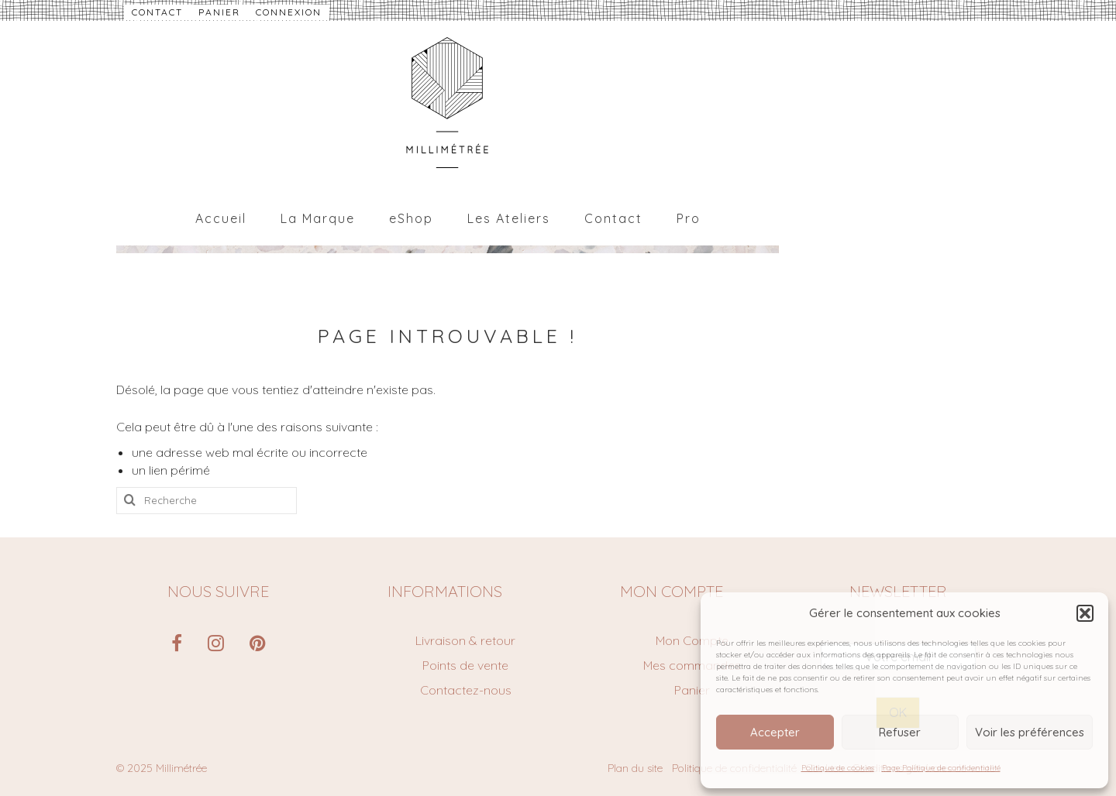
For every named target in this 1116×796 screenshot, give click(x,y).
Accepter (775, 732)
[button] (1085, 613)
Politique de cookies (837, 768)
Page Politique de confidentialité (941, 768)
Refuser (900, 732)
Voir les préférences (1029, 732)
